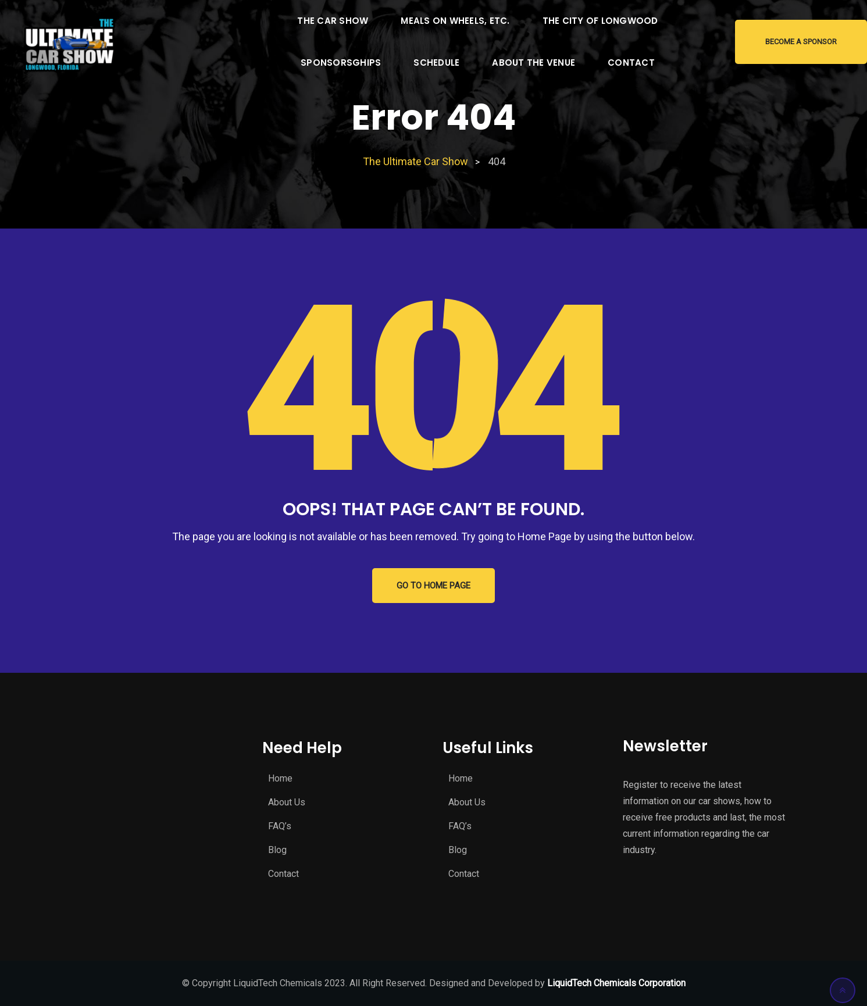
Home (280, 778)
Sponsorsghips (341, 62)
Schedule (436, 62)
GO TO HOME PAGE (433, 585)
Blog (277, 849)
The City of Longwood (600, 21)
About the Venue (533, 62)
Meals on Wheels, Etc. (455, 21)
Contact (631, 62)
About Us (286, 802)
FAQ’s (279, 826)
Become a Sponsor (801, 41)
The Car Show (332, 21)
